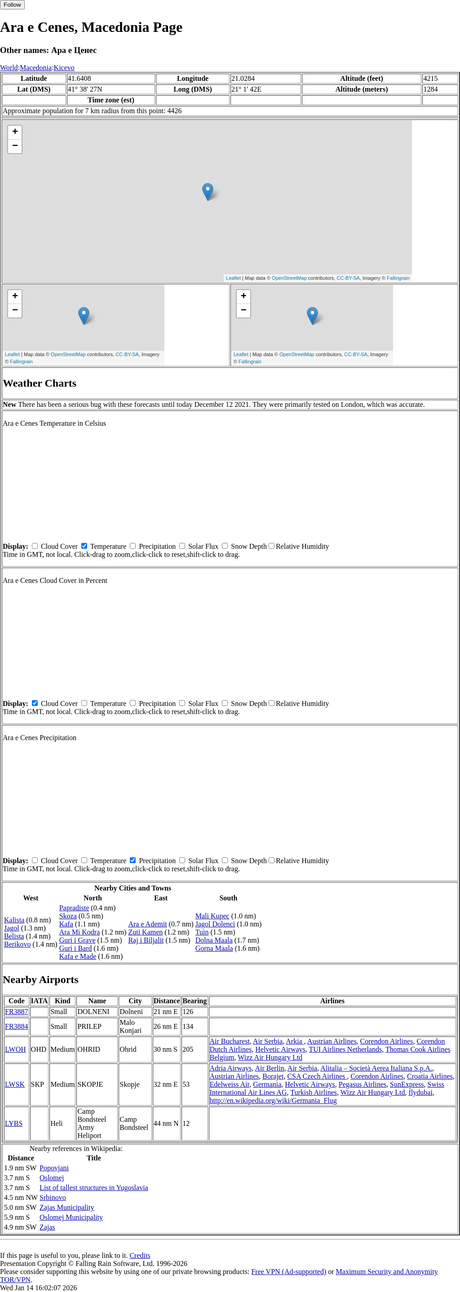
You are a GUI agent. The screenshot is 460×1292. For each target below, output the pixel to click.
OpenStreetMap (289, 278)
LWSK (15, 1084)
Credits (139, 1255)
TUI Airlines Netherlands (345, 1049)
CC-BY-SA (348, 278)
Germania (267, 1084)
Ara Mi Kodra (79, 932)
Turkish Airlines (313, 1092)
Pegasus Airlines (362, 1084)
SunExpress (407, 1084)
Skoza (68, 916)
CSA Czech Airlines (317, 1076)
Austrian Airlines (332, 1041)
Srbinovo (53, 1197)
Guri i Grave (77, 940)
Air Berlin (269, 1068)
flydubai (421, 1092)
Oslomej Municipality (71, 1217)
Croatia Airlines (430, 1076)
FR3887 (16, 1011)
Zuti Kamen (145, 932)
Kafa (66, 924)
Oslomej (52, 1178)
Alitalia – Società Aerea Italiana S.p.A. (376, 1068)
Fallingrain (398, 278)
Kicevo (64, 67)
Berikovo (17, 944)
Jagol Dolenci (215, 924)
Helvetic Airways (280, 1049)
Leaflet (233, 278)
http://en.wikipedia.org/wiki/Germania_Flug (273, 1100)
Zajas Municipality (67, 1207)
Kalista (14, 920)
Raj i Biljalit (146, 940)
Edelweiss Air (230, 1084)
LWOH (15, 1049)
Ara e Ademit (147, 924)
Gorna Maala (214, 948)
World (9, 67)
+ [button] (15, 132)
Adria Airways (231, 1068)
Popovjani (54, 1168)
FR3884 (16, 1026)
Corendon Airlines (386, 1041)
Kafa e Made (78, 956)
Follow (12, 4)
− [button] (15, 146)
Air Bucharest (230, 1041)
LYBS (13, 1123)
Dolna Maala (214, 940)
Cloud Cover (59, 546)
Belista (14, 936)
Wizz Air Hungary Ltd (270, 1057)
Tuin (202, 932)
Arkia (295, 1041)
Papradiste (74, 908)
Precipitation (157, 546)
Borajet (272, 1076)
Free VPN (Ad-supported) (288, 1271)
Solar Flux (203, 546)
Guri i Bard (75, 948)
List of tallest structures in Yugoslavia (94, 1187)
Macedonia (36, 67)
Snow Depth (249, 546)
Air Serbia (268, 1041)
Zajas (47, 1227)
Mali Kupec (212, 916)
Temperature (108, 546)
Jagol (11, 928)
